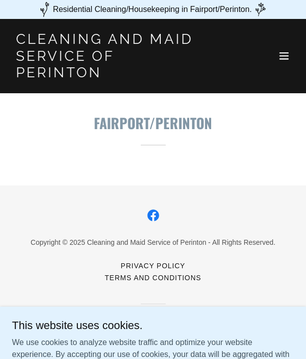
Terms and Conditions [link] (153, 278)
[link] (111, 74)
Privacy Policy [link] (153, 266)
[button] (284, 56)
